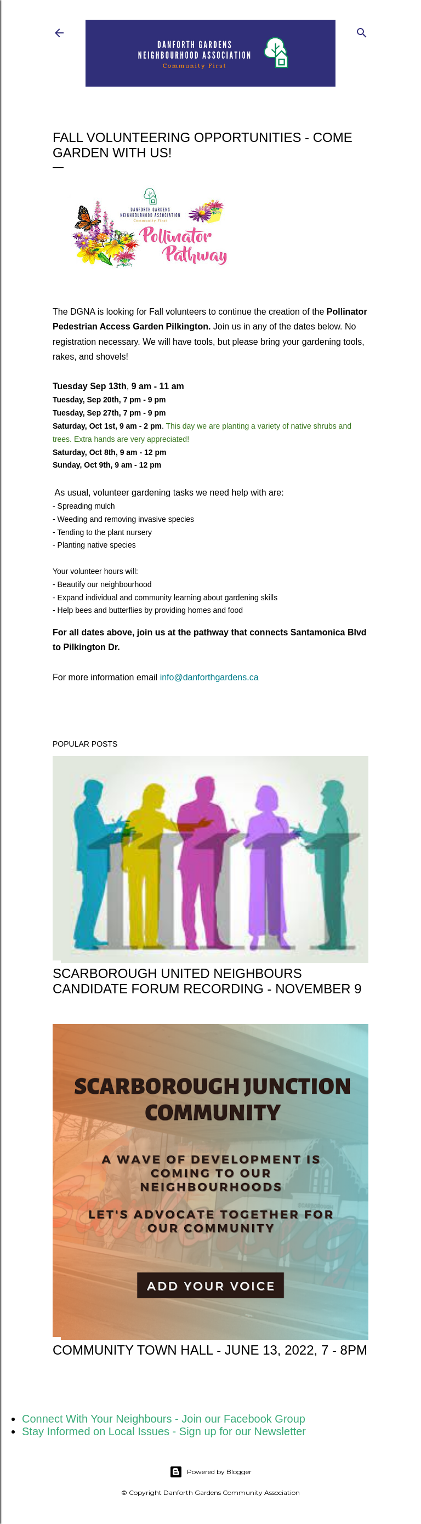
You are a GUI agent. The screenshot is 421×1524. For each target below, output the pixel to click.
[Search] (361, 30)
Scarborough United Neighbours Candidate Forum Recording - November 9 (207, 981)
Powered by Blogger (210, 1471)
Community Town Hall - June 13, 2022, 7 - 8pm (210, 1350)
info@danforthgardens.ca (209, 677)
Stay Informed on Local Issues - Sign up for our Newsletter (164, 1431)
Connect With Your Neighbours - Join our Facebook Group (163, 1419)
